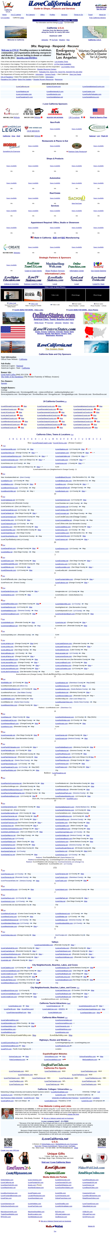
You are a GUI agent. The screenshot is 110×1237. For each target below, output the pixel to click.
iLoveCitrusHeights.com (9, 536)
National (92, 136)
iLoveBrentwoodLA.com (55, 91)
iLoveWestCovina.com (9, 916)
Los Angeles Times (61, 61)
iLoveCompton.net (61, 506)
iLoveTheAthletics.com (53, 1071)
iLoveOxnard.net (61, 738)
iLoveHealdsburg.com (8, 610)
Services (64, 15)
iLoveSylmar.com (61, 855)
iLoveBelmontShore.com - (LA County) (55, 999)
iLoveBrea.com (60, 484)
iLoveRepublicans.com (90, 1180)
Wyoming (59, 335)
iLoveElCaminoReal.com (9, 1043)
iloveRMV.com (72, 799)
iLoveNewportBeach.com (10, 723)
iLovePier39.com (10, 1009)
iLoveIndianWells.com (8, 957)
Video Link (12, 303)
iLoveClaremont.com (62, 500)
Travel (90, 15)
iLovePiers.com (27, 1009)
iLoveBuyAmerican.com (9, 1193)
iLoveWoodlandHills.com (64, 923)
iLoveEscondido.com (62, 567)
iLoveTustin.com (61, 880)
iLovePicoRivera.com (62, 754)
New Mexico (55, 333)
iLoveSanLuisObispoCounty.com (49, 424)
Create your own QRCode (10, 1150)
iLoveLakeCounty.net (8, 415)
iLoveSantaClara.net (8, 848)
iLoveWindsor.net (61, 920)
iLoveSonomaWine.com (63, 1023)
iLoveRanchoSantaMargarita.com (13, 793)
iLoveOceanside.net (8, 735)
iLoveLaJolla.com (7, 646)
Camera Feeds (50, 74)
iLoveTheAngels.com (16, 1071)
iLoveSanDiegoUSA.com (9, 819)
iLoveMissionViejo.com (9, 705)
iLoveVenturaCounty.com (82, 427)
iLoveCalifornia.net (22, 86)
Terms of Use (63, 1146)
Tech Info (38, 1146)
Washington (50, 335)
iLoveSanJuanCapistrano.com (11, 829)
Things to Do (78, 15)
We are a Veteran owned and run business (58, 1118)
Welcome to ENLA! (10, 50)
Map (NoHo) (92, 717)
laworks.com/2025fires (27, 58)
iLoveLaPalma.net (7, 656)
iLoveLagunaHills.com (8, 662)
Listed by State (98, 284)
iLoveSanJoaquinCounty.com (47, 421)
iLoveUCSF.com (85, 1098)
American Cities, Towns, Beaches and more (54, 319)
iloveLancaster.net (61, 653)
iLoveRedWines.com (8, 1032)
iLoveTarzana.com (7, 874)
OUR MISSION (33, 131)
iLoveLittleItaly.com (55, 1012)
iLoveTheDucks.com (16, 1084)
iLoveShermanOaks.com (64, 832)
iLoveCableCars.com (50, 1009)
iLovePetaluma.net (62, 750)
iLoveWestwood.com (62, 913)
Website (16, 117)
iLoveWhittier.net (61, 916)
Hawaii (66, 332)
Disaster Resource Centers (46, 69)
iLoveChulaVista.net (8, 533)
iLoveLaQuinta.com (62, 948)
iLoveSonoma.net (61, 845)
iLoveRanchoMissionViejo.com (12, 790)
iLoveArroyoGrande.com (9, 460)
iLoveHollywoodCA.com (64, 611)
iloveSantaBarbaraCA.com (64, 807)
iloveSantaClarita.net (8, 851)
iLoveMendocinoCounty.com (11, 421)
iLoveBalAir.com (6, 481)
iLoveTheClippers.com (12, 1078)
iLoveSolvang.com (61, 841)
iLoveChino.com (6, 527)
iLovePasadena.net (59, 773)
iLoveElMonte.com (7, 567)
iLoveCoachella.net (8, 951)
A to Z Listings (16, 15)
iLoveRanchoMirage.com (10, 786)
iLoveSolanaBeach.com (63, 838)
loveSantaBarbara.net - (55, 858)
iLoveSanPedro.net (8, 838)
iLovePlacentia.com (62, 760)
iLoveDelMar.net (6, 552)
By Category (30, 15)
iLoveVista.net (60, 901)
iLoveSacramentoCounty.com (47, 412)
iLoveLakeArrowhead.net (10, 671)
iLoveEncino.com (61, 564)
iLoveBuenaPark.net (62, 488)
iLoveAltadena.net (22, 91)
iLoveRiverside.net (61, 789)
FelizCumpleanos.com (17, 1059)
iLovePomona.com (62, 764)
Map (68, 40)
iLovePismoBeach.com (63, 757)
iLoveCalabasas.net (8, 500)
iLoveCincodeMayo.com (52, 1059)
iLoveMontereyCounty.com (10, 424)
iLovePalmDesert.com (63, 951)
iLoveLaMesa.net (7, 650)
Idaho (72, 332)
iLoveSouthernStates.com (64, 1187)
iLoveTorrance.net (61, 874)
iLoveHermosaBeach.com (10, 614)
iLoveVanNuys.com (8, 898)
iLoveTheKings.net (39, 1078)
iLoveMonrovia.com (62, 686)
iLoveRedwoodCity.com (63, 786)
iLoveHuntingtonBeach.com (65, 614)
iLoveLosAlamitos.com (63, 665)
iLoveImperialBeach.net (9, 626)
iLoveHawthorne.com (8, 607)
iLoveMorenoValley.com (63, 696)
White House (39, 323)
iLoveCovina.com (61, 530)
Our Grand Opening (98, 271)
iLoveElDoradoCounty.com (10, 406)
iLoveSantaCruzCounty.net (82, 412)
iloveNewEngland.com (36, 1187)
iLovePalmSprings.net (8, 757)
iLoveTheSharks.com (89, 1084)
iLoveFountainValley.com (64, 579)
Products (54, 271)
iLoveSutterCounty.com (81, 424)
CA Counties (5, 18)
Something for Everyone (11, 151)
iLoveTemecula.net (7, 877)
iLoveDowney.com (61, 548)
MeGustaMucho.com (89, 1059)
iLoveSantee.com (61, 822)
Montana (40, 333)
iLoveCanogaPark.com (9, 510)
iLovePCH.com (6, 1049)
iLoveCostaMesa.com (63, 527)
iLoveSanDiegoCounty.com (46, 418)
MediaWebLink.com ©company (67, 1144)
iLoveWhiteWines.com (63, 1029)
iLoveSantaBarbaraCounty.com (93, 86)
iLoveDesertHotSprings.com (11, 954)
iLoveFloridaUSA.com (35, 1182)
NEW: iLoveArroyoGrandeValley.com (16, 1035)
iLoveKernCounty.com (8, 409)
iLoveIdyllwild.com (7, 622)
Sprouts (4, 383)
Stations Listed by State (33, 284)
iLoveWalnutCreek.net (8, 913)
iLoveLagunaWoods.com (9, 668)
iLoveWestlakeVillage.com (10, 923)
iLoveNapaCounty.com (9, 427)
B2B (55, 238)
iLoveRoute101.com (62, 1046)
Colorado (59, 332)
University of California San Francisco (65, 1098)
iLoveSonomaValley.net (63, 1020)
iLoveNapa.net (6, 717)
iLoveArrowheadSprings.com (11, 456)
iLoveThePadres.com (80, 1075)
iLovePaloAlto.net (7, 760)
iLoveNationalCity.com (9, 720)
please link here (73, 1114)
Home (4, 15)
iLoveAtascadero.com (8, 467)
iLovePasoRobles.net (8, 770)
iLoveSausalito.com (62, 826)
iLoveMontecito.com (54, 94)
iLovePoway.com (61, 767)
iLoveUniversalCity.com (9, 889)
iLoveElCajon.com (7, 561)
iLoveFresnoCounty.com (42, 443)
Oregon (64, 333)
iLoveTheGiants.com (25, 1075)
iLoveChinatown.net (53, 1006)
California (6, 136)
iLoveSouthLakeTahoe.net (64, 848)
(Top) (65, 401)
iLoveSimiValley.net (62, 835)
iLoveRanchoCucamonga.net (11, 783)
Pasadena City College (9, 79)
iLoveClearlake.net (62, 503)
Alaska (37, 332)
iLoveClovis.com (60, 443)
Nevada (47, 333)
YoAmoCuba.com (15, 1056)
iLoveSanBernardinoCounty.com (48, 415)
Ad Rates (72, 1146)
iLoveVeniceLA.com (8, 901)
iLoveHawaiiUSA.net (89, 1182)
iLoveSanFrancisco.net (9, 822)
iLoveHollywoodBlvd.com (10, 1046)
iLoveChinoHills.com (8, 530)
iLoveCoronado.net (62, 513)
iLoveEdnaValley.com (8, 1023)
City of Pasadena (7, 77)
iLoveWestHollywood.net (9, 920)
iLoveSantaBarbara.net (55, 97)
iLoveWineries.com (62, 1032)
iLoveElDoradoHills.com (9, 564)
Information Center (77, 271)
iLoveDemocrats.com (62, 1180)
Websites (17, 253)
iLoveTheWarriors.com (93, 1078)
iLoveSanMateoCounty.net (46, 427)
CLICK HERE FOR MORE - (28, 310)
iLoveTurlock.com (61, 877)
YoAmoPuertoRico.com (87, 1056)
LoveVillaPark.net (61, 898)
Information (40, 74)
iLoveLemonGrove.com (63, 656)
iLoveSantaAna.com (8, 845)
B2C (63, 238)
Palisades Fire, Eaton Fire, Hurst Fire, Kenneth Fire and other (60, 72)
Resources (59, 79)
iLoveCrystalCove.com (9, 974)
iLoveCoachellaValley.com (44, 945)
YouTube (54, 40)
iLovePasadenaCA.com (24, 97)
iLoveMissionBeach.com (9, 983)
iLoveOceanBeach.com (63, 971)
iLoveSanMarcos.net (8, 835)
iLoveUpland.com (61, 889)
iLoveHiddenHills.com (63, 604)
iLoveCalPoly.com (7, 1101)
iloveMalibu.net (6, 682)
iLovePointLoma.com (62, 977)
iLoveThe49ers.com (16, 1081)
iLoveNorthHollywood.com (64, 717)
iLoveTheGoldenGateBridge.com (88, 1009)
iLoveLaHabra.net (7, 643)
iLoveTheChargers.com (52, 1081)
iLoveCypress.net (61, 539)
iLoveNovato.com (61, 723)
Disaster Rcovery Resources (43, 79)
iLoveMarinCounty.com (9, 418)
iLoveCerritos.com (7, 520)
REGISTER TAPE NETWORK (55, 117)
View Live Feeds (75, 74)
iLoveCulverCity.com (62, 536)
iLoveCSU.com (29, 1098)
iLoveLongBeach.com (63, 662)
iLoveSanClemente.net (9, 816)
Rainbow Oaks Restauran (77, 151)
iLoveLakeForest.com (63, 646)
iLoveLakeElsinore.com (63, 643)
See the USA (101, 9)
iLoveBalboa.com (7, 484)
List (98, 136)
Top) (3, 619)
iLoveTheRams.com (89, 1081)
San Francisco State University (11, 1098)
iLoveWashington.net (8, 1187)
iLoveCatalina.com (7, 968)
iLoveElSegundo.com (8, 570)
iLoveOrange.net (61, 735)
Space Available (55, 129)
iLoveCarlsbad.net (7, 513)
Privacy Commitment (49, 1146)
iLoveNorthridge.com (62, 720)
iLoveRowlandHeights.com (64, 796)
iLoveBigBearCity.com (63, 477)
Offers (42, 15)
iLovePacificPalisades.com (91, 94)
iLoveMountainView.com (64, 702)
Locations (96, 1098)
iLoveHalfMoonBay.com (9, 604)
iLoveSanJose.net (7, 826)
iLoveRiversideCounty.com (46, 409)
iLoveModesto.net (61, 683)
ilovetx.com (32, 1185)
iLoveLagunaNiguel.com (9, 665)
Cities (22, 18)
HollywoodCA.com (89, 1006)
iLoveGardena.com (7, 595)
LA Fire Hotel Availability (62, 64)
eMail (76, 1148)
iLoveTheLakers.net (66, 1078)
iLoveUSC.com (60, 1095)
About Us (102, 15)
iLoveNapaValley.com (87, 1013)
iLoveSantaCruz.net (8, 854)
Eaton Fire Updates (25, 79)
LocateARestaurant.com (36, 1196)
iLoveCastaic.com (88, 91)
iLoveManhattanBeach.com (10, 689)
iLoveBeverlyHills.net (8, 491)
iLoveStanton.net (61, 851)
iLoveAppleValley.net (62, 456)
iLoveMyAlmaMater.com (59, 1092)
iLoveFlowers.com (34, 1193)
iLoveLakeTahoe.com (8, 980)
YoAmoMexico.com (51, 1056)
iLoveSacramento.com (9, 807)
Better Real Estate (77, 203)
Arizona (44, 332)
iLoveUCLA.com (6, 1095)
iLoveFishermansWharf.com (16, 1012)
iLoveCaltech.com (51, 1101)
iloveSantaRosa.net (62, 819)
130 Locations (74, 117)
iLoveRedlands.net (62, 783)
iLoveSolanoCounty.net (81, 415)
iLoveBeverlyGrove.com (9, 488)
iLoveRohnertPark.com (63, 793)
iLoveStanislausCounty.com (83, 421)
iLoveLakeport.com (62, 650)
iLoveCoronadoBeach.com (10, 971)
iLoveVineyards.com (62, 1026)
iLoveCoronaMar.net (63, 520)
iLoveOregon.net (88, 1185)
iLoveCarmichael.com (8, 517)
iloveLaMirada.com (7, 653)
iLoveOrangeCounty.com (46, 406)
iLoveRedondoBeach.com (10, 796)
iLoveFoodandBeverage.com (11, 1196)
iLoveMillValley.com (8, 699)
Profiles (52, 15)
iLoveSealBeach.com (62, 829)
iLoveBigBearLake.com (63, 481)
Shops (47, 271)
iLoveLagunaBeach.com (9, 659)
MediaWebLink (8, 1147)
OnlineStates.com (47, 1144)
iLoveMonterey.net (61, 692)
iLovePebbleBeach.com (63, 747)
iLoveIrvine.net (60, 622)
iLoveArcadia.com (61, 460)
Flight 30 (104, 136)
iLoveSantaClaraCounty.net (83, 409)
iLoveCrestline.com (62, 533)
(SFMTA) (62, 1009)
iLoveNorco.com (7, 726)
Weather (62, 40)
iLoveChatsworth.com (8, 524)
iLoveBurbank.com (62, 491)
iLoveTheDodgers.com (89, 1071)
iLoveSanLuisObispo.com (10, 832)
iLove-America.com (35, 1180)
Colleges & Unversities (11, 284)
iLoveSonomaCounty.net (82, 418)
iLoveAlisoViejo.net (7, 453)
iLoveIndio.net (6, 960)
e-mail (60, 22)
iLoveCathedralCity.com (9, 948)
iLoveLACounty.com (54, 86)
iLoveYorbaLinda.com (8, 935)
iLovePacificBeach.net (63, 974)
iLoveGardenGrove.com (9, 591)
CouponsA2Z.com (88, 1193)
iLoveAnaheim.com (62, 453)
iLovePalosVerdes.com (9, 764)
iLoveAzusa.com (61, 463)
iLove (57, 510)
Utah (69, 333)
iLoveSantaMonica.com (90, 97)
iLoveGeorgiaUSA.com (63, 1182)
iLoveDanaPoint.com (8, 548)
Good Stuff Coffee (8, 375)
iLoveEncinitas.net (61, 561)
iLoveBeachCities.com (90, 1187)
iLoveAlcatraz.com (15, 1006)
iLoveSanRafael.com (8, 841)
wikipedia (44, 40)
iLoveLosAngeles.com (24, 94)
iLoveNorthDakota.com (63, 1185)
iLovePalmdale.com (8, 750)
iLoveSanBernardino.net (9, 813)
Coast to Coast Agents (33, 271)
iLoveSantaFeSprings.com (64, 810)
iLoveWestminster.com (9, 926)
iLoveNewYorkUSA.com (9, 1185)
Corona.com (64, 510)
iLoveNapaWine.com (8, 1029)
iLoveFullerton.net (61, 582)
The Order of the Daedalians (12, 377)
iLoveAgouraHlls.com (8, 449)
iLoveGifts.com (60, 1193)
